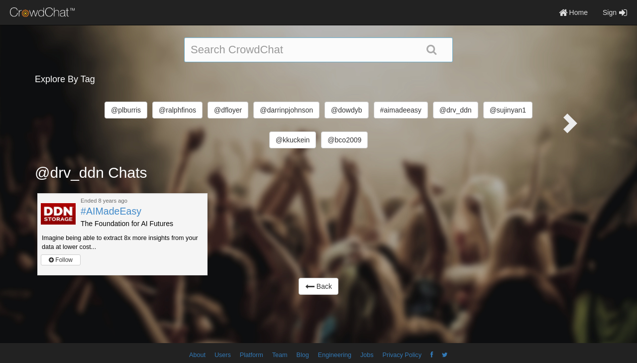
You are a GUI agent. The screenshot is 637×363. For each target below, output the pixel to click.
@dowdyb (346, 110)
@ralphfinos (177, 110)
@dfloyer (228, 110)
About (197, 355)
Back (318, 286)
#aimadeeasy (401, 110)
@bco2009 (344, 140)
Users (222, 355)
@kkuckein (293, 140)
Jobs (367, 355)
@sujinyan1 (508, 110)
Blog (303, 355)
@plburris (126, 110)
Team (280, 355)
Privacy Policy (402, 355)
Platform (251, 355)
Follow (61, 259)
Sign (615, 12)
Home (573, 12)
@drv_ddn (455, 110)
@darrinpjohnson (286, 110)
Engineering (334, 355)
